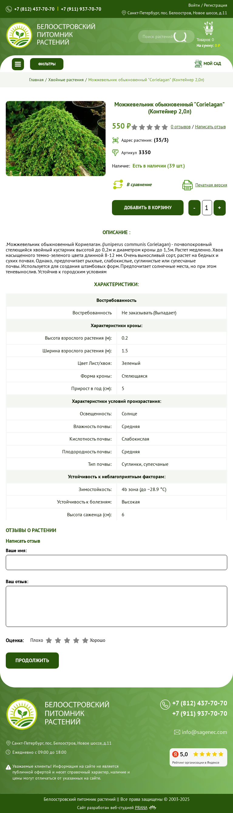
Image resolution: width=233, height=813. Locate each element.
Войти (194, 5)
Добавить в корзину (148, 207)
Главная (36, 79)
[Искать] (181, 37)
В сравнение (139, 184)
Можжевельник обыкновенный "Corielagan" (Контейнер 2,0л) (146, 79)
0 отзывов (181, 127)
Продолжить (32, 660)
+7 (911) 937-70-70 (81, 9)
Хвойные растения (66, 79)
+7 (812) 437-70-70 (34, 9)
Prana (141, 807)
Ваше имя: (16, 550)
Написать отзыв (210, 127)
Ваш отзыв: (17, 581)
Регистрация (215, 5)
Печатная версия (211, 185)
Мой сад (212, 63)
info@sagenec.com (204, 732)
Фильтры (47, 64)
